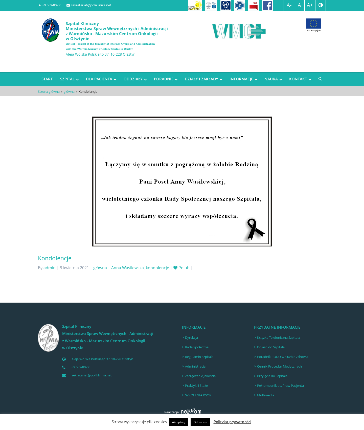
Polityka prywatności (232, 421)
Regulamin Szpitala (199, 356)
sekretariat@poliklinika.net (88, 5)
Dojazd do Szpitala (271, 347)
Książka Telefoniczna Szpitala (278, 337)
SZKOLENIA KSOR (198, 395)
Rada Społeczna (197, 347)
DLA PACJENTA (99, 78)
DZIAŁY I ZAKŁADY (201, 78)
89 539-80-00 (50, 5)
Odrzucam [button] (200, 422)
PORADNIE (163, 78)
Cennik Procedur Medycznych (279, 366)
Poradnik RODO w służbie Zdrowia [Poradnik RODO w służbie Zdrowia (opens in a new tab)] (282, 356)
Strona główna (49, 91)
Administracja (195, 366)
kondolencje (157, 267)
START (47, 78)
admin (49, 267)
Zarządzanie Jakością (200, 376)
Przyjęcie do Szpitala (272, 376)
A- (289, 5)
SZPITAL (67, 78)
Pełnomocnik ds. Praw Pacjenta (280, 385)
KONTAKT (298, 78)
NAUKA (271, 78)
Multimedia (265, 395)
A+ (310, 5)
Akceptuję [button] (178, 422)
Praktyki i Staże (196, 385)
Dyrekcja (191, 337)
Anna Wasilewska (127, 267)
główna (69, 91)
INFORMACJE (241, 78)
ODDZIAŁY (133, 78)
